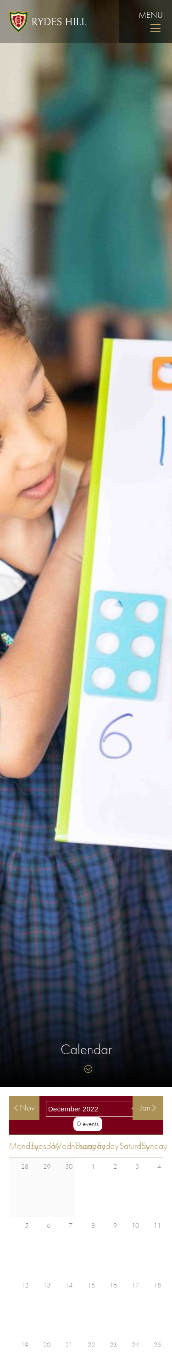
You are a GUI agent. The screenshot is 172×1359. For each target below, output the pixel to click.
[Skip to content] (86, 1069)
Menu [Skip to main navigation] (151, 21)
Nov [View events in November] (24, 1107)
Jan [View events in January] (148, 1107)
